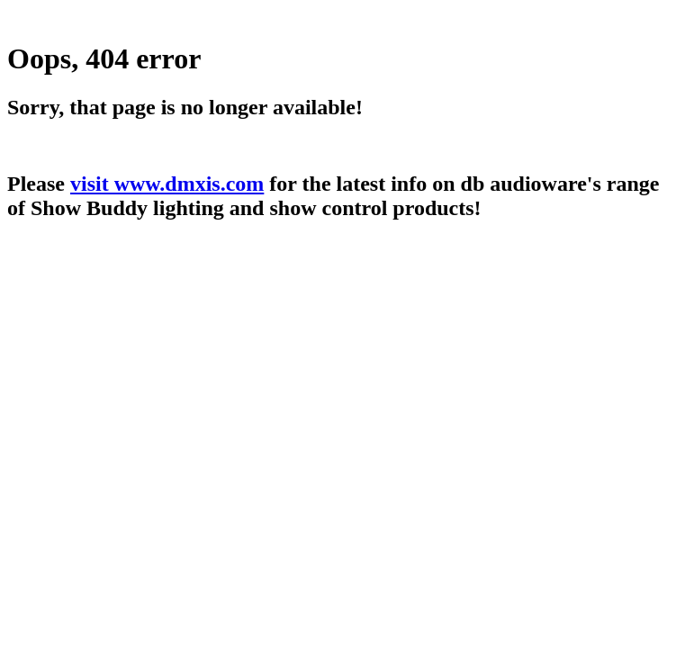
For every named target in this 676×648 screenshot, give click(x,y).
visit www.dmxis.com (167, 183)
